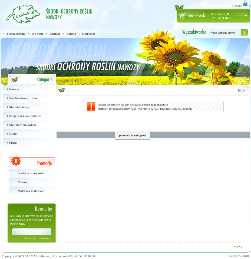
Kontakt (54, 33)
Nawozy (10, 89)
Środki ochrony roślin (19, 98)
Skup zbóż (88, 33)
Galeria (71, 33)
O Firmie (37, 33)
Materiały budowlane (19, 124)
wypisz (44, 238)
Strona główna (16, 33)
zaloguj (241, 5)
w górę (239, 246)
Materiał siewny (15, 107)
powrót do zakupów (132, 135)
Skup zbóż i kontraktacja (21, 116)
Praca (8, 142)
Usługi (9, 133)
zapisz (30, 238)
